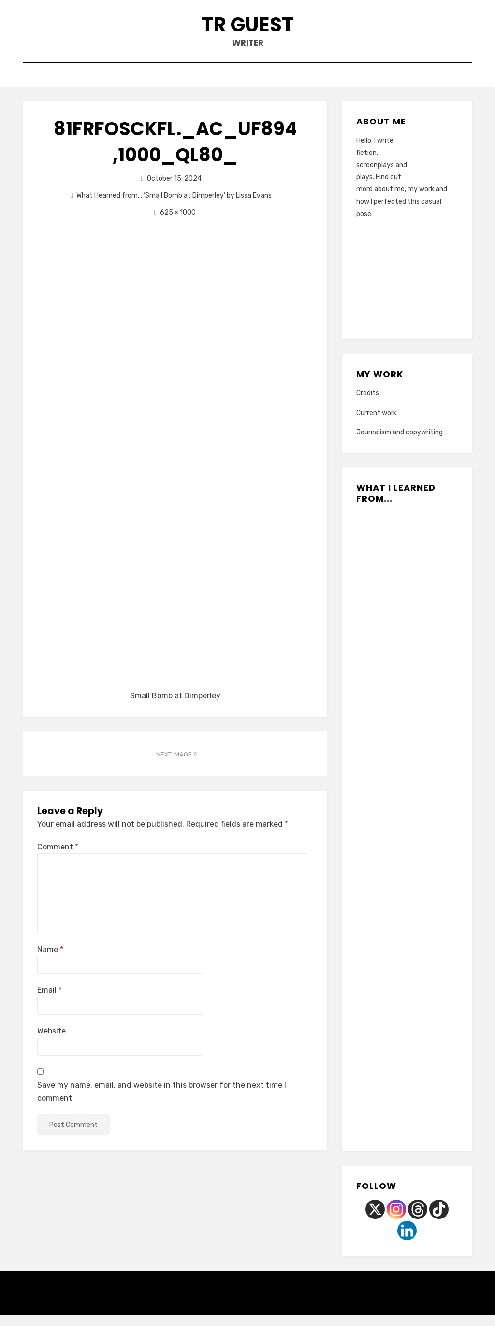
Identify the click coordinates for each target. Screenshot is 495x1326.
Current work (376, 424)
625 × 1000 (178, 223)
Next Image (174, 766)
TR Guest (247, 28)
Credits (367, 405)
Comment (57, 858)
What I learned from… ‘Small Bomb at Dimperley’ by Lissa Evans (174, 206)
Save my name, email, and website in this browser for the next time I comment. (161, 1103)
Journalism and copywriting (399, 443)
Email (49, 1001)
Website (51, 1042)
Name (50, 960)
